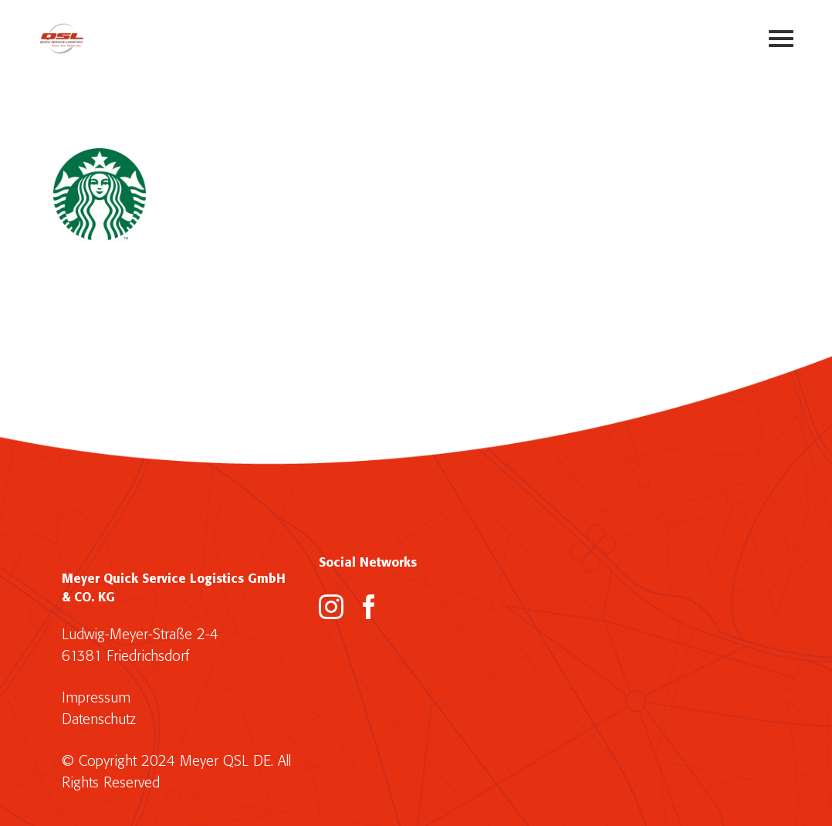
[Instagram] (331, 606)
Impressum (96, 698)
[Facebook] (369, 606)
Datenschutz (99, 720)
